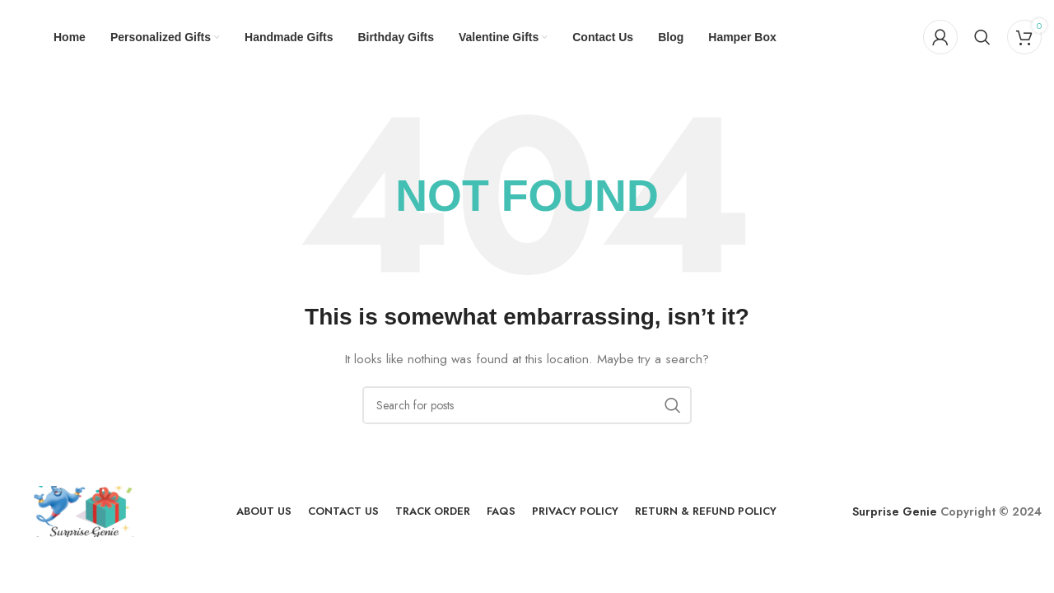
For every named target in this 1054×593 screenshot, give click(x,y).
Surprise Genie (894, 511)
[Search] (982, 37)
